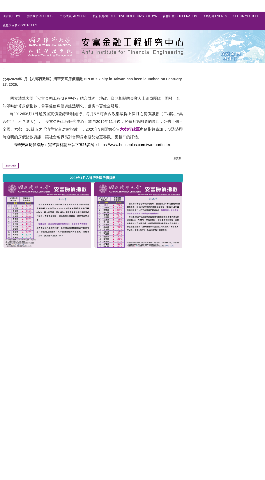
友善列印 (11, 165)
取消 (256, 124)
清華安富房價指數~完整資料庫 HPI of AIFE (221, 84)
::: (4, 67)
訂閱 (245, 124)
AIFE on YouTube (245, 16)
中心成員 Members (73, 16)
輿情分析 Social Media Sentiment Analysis (220, 103)
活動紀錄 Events (215, 16)
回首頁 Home (12, 16)
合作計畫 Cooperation (180, 16)
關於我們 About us (40, 16)
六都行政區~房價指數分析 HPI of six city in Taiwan (225, 97)
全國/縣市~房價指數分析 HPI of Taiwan (218, 90)
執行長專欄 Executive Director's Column (125, 16)
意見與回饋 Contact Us (20, 25)
